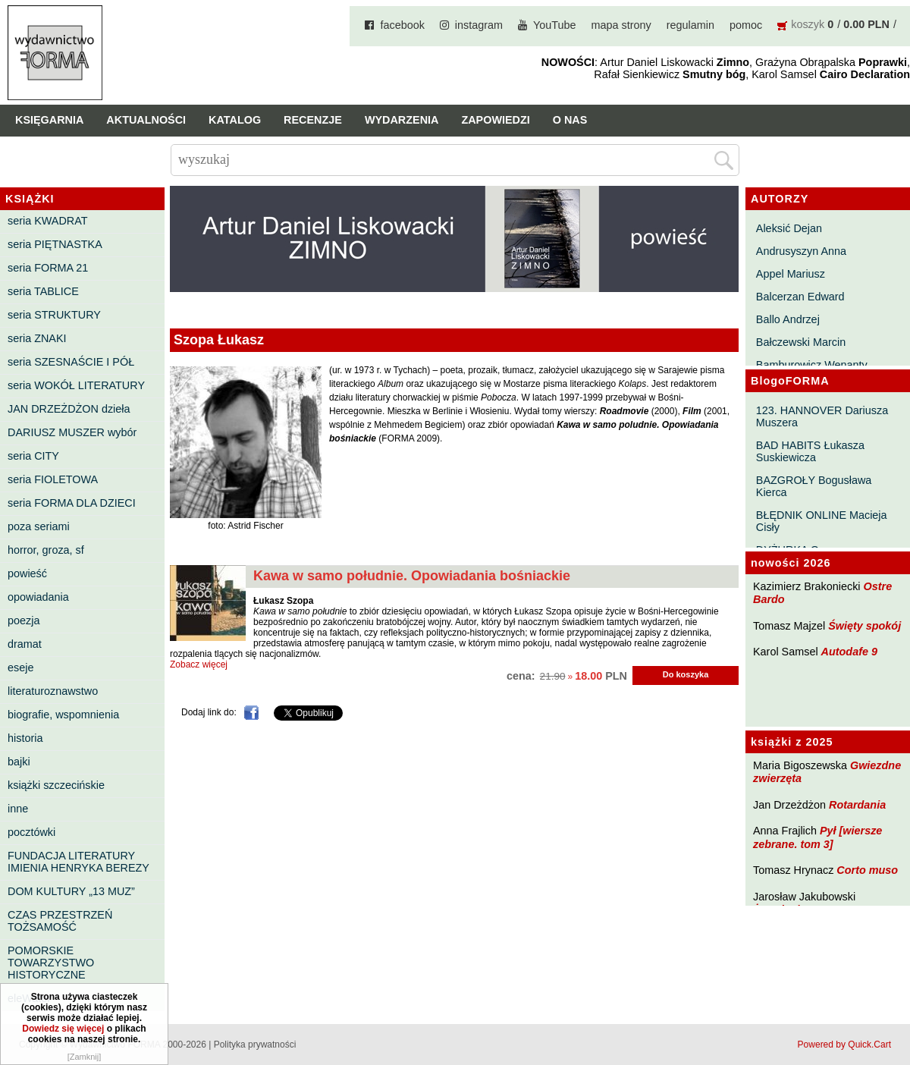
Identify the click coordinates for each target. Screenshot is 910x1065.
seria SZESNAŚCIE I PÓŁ (71, 362)
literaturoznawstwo (53, 691)
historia (25, 738)
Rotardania (857, 805)
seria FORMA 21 (48, 268)
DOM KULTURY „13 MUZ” (71, 891)
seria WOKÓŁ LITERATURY (76, 385)
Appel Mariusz (790, 274)
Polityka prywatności (255, 1044)
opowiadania (38, 597)
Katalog (235, 120)
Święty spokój (864, 626)
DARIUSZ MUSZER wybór (72, 432)
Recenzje (313, 120)
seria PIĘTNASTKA (55, 244)
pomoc (746, 25)
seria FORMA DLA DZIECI (72, 503)
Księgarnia (49, 120)
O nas (570, 120)
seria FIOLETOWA (53, 479)
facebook (402, 25)
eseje (20, 667)
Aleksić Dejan (789, 228)
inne (18, 809)
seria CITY (33, 456)
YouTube (554, 25)
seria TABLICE (43, 291)
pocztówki (31, 832)
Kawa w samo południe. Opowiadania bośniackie (411, 575)
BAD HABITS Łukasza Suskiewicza (810, 451)
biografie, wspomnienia (63, 714)
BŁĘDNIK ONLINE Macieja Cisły (821, 521)
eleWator (29, 998)
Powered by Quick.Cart (844, 1044)
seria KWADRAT (48, 221)
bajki (19, 762)
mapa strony (621, 25)
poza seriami (39, 526)
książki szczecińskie (56, 785)
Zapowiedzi (495, 120)
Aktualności (146, 120)
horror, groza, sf (46, 550)
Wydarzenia (402, 120)
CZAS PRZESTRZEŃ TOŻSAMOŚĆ (60, 921)
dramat (25, 644)
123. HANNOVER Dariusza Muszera (822, 416)
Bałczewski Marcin (801, 342)
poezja (23, 620)
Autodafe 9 (849, 652)
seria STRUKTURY (54, 315)
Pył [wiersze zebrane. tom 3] (817, 837)
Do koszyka (686, 674)
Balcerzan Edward (800, 297)
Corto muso (867, 870)
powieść (27, 573)
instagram (479, 25)
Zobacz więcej (199, 664)
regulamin (690, 25)
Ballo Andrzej (788, 319)
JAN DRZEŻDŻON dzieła (69, 409)
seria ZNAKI (37, 338)
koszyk (807, 24)
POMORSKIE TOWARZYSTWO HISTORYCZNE (51, 962)
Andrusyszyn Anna (801, 251)
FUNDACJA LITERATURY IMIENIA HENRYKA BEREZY (78, 862)
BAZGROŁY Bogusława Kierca (814, 486)
